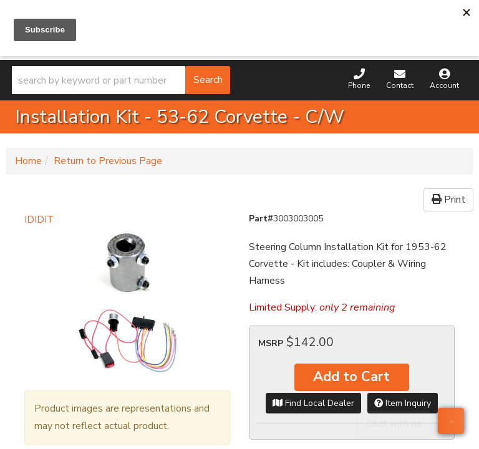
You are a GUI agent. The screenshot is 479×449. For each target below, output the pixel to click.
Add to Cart (351, 376)
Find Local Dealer (313, 403)
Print (448, 199)
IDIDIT (39, 219)
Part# (261, 218)
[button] (121, 80)
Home (28, 161)
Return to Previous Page (108, 161)
